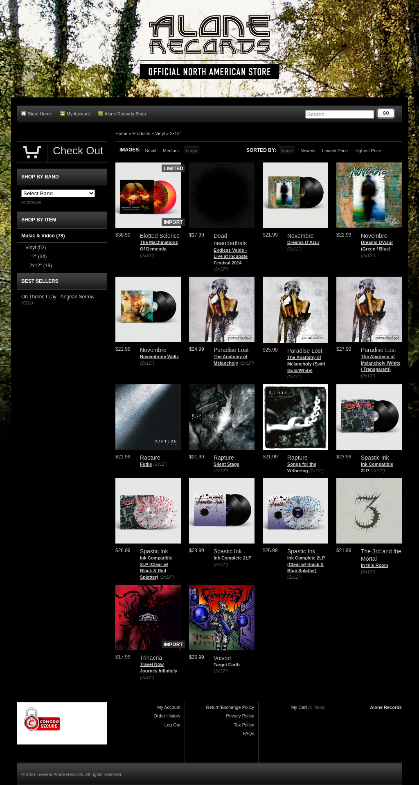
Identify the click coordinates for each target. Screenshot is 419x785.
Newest (307, 150)
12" (38, 256)
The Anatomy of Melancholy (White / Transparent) (381, 363)
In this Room (374, 565)
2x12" (175, 133)
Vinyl (160, 133)
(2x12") (147, 255)
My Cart (299, 707)
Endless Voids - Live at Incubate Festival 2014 (231, 256)
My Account (75, 113)
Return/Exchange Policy (230, 707)
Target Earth (227, 664)
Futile (146, 464)
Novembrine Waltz (159, 356)
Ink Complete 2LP (232, 557)
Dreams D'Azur (303, 242)
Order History (167, 715)
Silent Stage (226, 464)
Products (141, 133)
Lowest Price (335, 150)
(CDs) (27, 302)
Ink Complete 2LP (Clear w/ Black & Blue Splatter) (306, 564)
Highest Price (367, 150)
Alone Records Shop (122, 113)
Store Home (36, 113)
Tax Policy (244, 724)
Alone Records (386, 707)
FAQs (248, 733)
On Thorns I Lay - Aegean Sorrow (58, 297)
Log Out (172, 724)
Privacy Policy (240, 715)
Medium (171, 150)
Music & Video (43, 236)
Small (150, 150)
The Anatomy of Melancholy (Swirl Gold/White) (306, 363)
